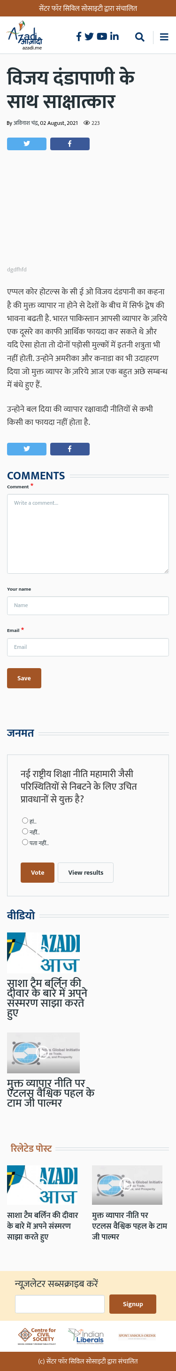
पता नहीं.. (39, 843)
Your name (19, 589)
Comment (18, 487)
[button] (26, 144)
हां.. (33, 822)
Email (13, 630)
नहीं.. (34, 833)
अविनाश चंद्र (26, 123)
